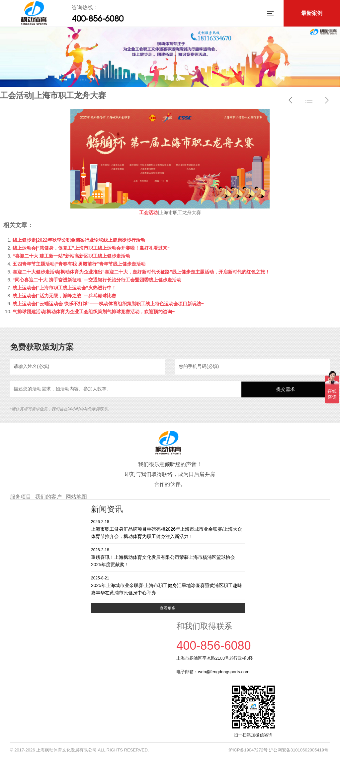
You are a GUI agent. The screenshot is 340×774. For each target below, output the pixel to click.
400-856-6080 (98, 19)
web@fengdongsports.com (223, 671)
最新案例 (311, 13)
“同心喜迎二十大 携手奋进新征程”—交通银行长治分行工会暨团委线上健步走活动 (97, 279)
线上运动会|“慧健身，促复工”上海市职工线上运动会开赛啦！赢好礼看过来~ (91, 248)
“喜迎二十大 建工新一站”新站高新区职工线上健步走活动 (71, 256)
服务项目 (20, 497)
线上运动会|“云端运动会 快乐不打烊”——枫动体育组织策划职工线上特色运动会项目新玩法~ (108, 303)
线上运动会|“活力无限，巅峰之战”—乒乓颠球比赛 (64, 295)
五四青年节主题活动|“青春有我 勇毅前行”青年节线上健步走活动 (79, 264)
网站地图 (76, 497)
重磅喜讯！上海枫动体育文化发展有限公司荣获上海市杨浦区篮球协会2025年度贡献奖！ (168, 557)
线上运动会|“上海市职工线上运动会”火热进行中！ (64, 287)
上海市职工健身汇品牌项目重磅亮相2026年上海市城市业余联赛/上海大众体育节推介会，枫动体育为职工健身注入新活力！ (168, 529)
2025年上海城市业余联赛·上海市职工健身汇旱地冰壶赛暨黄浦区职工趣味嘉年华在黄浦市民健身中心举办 (168, 585)
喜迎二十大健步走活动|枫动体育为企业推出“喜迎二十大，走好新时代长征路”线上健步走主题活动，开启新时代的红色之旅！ (141, 271)
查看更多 (168, 608)
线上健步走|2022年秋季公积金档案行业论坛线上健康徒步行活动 (79, 240)
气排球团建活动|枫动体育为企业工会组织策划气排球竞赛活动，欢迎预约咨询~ (94, 311)
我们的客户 (48, 497)
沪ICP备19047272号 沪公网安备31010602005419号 (278, 749)
